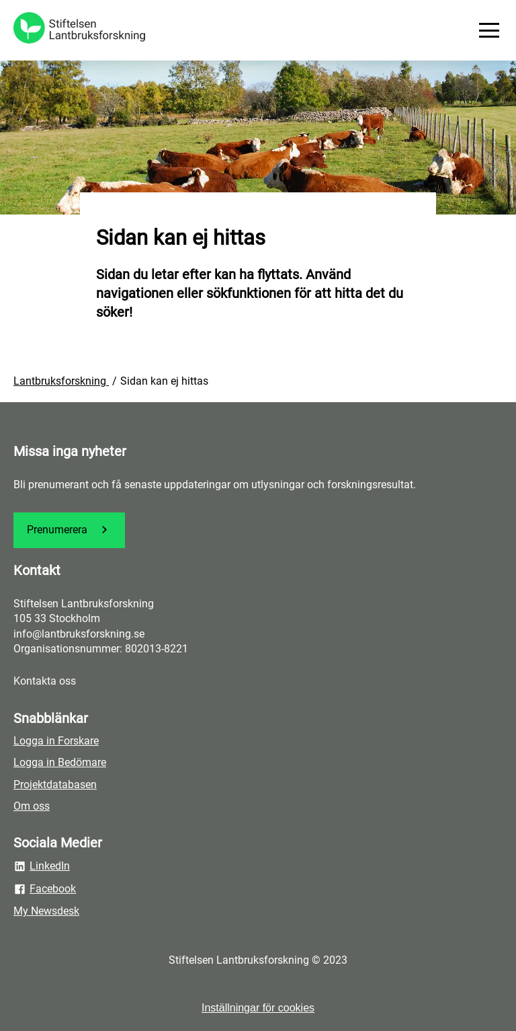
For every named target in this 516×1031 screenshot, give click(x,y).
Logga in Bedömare (59, 762)
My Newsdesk (46, 911)
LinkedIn (41, 866)
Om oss (31, 806)
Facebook (44, 889)
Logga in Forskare (56, 740)
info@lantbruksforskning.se (78, 633)
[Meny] (489, 30)
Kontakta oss (44, 681)
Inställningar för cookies (258, 1008)
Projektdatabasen (55, 784)
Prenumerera (69, 530)
